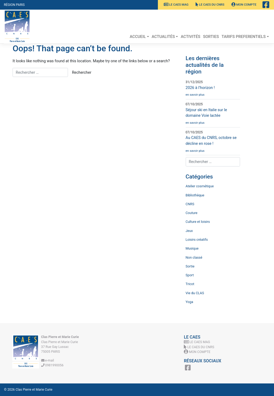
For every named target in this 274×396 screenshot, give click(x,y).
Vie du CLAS (195, 293)
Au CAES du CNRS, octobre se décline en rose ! (213, 145)
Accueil (138, 36)
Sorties (211, 36)
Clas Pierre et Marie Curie (34, 389)
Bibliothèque (195, 195)
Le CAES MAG (176, 4)
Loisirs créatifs (197, 240)
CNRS (190, 204)
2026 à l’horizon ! (213, 92)
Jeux (189, 231)
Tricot (190, 284)
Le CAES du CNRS (210, 4)
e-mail (47, 360)
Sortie (190, 266)
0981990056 (52, 365)
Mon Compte (243, 4)
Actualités (163, 36)
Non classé (194, 257)
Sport (190, 275)
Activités (190, 36)
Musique (192, 248)
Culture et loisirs (198, 222)
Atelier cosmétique (200, 186)
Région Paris (14, 5)
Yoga (189, 302)
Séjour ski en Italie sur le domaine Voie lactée (213, 117)
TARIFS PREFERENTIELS (244, 36)
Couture (191, 213)
